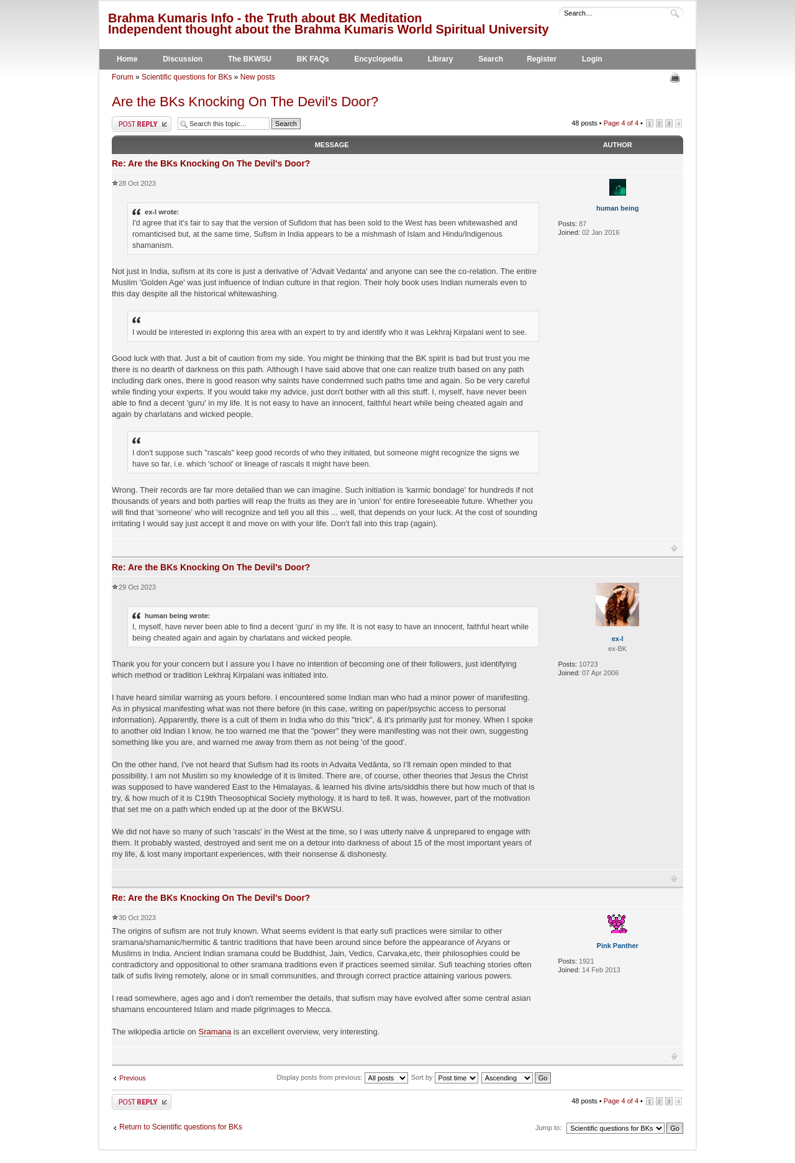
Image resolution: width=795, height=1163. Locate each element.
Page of (621, 123)
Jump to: (548, 1127)
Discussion (182, 59)
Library (440, 59)
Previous (132, 1078)
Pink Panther (617, 945)
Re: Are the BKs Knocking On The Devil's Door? (211, 163)
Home (127, 59)
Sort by (444, 1077)
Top (674, 548)
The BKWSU (249, 59)
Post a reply (141, 124)
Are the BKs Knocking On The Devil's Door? (245, 101)
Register (541, 59)
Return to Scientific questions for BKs (180, 1127)
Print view (676, 78)
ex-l (618, 638)
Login (592, 59)
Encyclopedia (378, 59)
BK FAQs (313, 59)
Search (490, 59)
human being (617, 208)
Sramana (214, 1031)
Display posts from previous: (341, 1077)
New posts (257, 77)
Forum (123, 77)
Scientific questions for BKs (187, 77)
